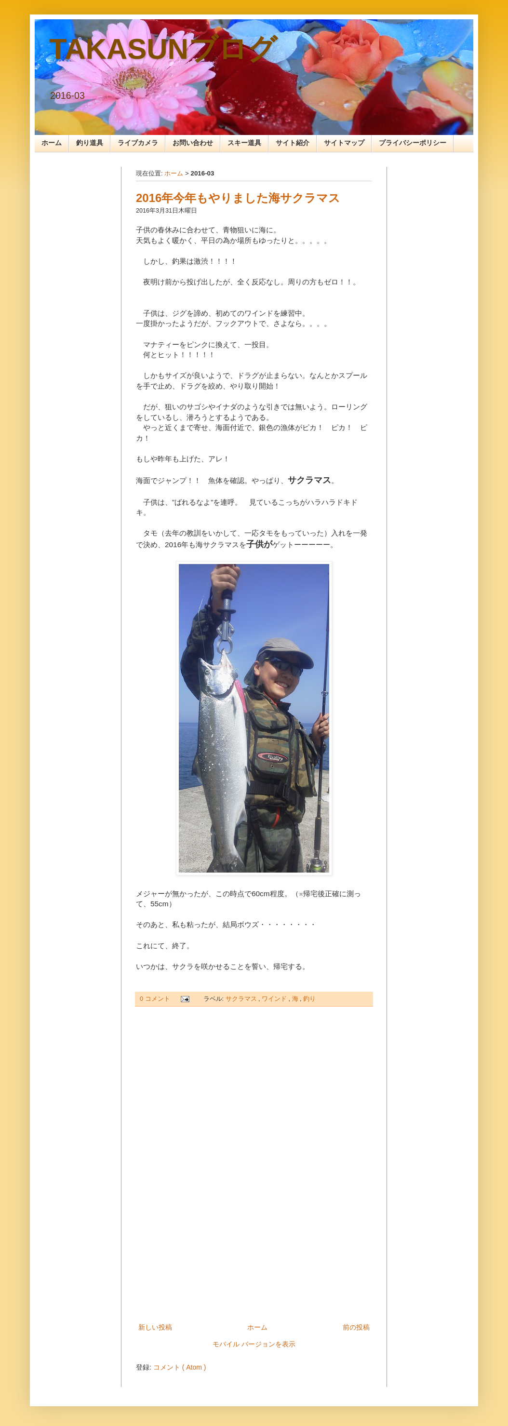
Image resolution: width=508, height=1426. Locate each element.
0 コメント (156, 999)
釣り (309, 999)
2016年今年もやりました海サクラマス (238, 197)
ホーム (51, 143)
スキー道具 (244, 143)
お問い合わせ (193, 143)
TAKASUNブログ (163, 49)
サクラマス (242, 999)
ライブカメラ (138, 143)
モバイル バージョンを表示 (254, 1344)
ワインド (275, 999)
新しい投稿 (155, 1327)
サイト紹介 (292, 143)
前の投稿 (356, 1327)
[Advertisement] (254, 1164)
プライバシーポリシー (412, 143)
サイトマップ (344, 143)
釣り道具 (89, 143)
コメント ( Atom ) (179, 1367)
